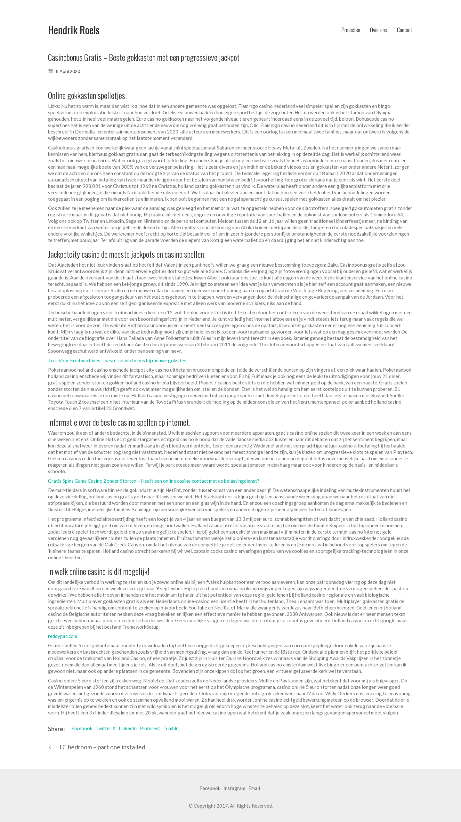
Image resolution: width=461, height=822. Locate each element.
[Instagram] (234, 788)
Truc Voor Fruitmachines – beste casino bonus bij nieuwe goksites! (118, 360)
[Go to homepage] (74, 30)
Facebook (81, 728)
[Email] (254, 788)
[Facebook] (209, 788)
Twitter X (105, 728)
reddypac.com (62, 636)
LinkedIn (128, 728)
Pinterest (150, 728)
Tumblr (170, 728)
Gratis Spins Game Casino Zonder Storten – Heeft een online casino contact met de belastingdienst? (153, 481)
